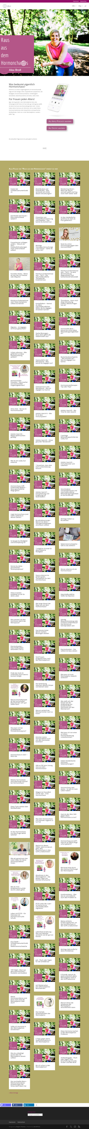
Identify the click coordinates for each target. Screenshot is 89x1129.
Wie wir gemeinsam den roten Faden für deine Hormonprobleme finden (19, 860)
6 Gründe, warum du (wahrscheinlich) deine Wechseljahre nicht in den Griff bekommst (69, 976)
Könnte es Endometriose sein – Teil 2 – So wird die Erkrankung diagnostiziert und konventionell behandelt (69, 274)
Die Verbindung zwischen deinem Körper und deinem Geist (44, 685)
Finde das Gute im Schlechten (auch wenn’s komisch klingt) (19, 674)
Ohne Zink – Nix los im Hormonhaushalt (19, 409)
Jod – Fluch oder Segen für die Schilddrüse (44, 961)
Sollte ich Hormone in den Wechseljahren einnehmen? (18, 1028)
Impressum (76, 1)
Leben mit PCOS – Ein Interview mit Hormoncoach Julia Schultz (18, 915)
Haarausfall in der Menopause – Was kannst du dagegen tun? (44, 361)
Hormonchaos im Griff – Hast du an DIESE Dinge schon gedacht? (69, 842)
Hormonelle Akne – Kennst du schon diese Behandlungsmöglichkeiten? (69, 331)
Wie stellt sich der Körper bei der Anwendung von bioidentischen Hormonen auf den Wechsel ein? (67, 705)
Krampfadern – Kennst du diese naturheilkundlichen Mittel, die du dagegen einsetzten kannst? (44, 306)
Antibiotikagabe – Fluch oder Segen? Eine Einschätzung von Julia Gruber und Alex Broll (69, 1060)
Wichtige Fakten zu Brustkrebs (67, 519)
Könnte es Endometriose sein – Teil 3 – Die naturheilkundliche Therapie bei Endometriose (44, 277)
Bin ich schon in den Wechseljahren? (43, 1066)
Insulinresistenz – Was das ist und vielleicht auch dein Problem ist (69, 895)
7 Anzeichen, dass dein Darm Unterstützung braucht (44, 466)
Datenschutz (83, 1)
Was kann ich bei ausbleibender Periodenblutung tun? (18, 729)
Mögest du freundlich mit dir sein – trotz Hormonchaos (43, 793)
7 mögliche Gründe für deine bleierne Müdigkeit (44, 550)
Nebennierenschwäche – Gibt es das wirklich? (69, 545)
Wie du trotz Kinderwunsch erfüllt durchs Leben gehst (18, 888)
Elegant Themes (20, 1126)
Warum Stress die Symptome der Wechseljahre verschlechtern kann (68, 1005)
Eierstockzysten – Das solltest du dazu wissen (69, 650)
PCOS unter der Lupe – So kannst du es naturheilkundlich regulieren (44, 906)
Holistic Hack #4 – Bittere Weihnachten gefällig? (18, 435)
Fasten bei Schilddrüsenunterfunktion (19, 190)
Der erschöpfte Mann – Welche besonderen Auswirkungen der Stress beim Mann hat (19, 1083)
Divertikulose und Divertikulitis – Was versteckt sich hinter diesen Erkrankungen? (44, 191)
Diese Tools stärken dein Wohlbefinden (19, 807)
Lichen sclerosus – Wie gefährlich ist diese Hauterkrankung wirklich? (19, 354)
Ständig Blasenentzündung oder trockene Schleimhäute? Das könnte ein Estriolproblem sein (69, 623)
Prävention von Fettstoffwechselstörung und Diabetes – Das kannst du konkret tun (44, 219)
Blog (80, 6)
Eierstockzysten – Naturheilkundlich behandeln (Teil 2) (17, 647)
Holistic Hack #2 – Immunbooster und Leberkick (68, 463)
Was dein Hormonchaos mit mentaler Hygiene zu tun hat (44, 820)
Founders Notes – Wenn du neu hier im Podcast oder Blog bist (19, 275)
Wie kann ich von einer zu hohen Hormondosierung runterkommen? (69, 734)
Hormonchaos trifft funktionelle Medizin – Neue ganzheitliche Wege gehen (18, 488)
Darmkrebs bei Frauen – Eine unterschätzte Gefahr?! (19, 217)
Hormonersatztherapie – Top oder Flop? (69, 386)
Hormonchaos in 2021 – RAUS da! (19, 755)
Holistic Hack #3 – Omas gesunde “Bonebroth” (44, 441)
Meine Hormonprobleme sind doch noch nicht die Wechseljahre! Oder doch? (19, 1000)
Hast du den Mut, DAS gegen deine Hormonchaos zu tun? (68, 815)
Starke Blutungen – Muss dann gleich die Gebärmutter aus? (43, 334)
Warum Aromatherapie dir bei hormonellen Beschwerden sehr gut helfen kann (19, 702)
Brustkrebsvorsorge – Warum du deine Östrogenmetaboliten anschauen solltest (43, 522)
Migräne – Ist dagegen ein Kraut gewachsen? (18, 328)
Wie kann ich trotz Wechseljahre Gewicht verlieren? (69, 676)
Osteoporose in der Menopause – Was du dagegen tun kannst (43, 388)
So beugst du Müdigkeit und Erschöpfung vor (19, 541)
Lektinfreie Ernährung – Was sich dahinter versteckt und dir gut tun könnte (44, 934)
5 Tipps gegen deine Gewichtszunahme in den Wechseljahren (43, 1040)
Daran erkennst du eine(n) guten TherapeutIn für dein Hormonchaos (43, 577)
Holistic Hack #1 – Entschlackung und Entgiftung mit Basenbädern (42, 494)
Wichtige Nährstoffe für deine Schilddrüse (69, 950)
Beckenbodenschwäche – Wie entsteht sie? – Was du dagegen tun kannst (69, 359)
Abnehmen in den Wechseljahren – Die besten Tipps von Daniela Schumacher (43, 877)
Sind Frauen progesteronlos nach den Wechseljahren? (43, 658)
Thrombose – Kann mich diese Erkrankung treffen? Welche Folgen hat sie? (69, 302)
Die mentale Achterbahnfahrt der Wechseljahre (43, 1013)
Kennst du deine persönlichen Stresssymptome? (17, 567)
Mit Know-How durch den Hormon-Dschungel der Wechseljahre (69, 869)
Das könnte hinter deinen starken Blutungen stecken (42, 631)
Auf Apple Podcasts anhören (60, 121)
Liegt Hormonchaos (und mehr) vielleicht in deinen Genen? (19, 515)
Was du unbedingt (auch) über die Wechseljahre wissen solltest (18, 1055)
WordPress (37, 1126)
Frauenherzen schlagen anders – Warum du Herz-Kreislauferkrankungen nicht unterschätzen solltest (19, 246)
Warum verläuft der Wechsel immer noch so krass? (44, 711)
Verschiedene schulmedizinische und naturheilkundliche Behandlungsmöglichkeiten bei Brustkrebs (69, 492)
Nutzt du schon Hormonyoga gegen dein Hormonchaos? (69, 245)
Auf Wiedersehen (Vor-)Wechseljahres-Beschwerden (43, 986)
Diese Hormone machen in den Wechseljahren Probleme (69, 1032)
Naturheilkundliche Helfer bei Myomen (67, 595)
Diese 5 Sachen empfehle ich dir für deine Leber (18, 594)
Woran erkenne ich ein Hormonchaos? (69, 570)
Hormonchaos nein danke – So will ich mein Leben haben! (69, 789)
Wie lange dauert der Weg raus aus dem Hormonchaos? (43, 605)
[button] (5, 1104)
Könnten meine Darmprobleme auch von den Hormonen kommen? (43, 739)
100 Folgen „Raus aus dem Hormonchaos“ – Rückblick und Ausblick (19, 971)
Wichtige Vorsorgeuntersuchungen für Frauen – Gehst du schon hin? (44, 247)
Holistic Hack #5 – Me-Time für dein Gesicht (68, 411)
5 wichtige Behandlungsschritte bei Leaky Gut (69, 437)
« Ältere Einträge (13, 1093)
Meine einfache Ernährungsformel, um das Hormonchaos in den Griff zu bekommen (69, 923)
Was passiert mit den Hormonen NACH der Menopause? (18, 621)
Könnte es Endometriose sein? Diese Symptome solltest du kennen (19, 302)
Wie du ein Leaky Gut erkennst (18, 461)
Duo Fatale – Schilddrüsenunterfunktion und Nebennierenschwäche (19, 944)
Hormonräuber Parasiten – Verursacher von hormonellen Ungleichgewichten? (19, 383)
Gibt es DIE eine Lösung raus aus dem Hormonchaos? (44, 766)
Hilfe (73, 6)
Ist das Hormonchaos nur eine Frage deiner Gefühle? (18, 833)
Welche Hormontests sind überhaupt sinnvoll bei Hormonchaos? (19, 781)
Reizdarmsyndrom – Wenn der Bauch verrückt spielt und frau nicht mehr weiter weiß (69, 191)
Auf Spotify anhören (57, 128)
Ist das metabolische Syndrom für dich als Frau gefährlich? (68, 218)
